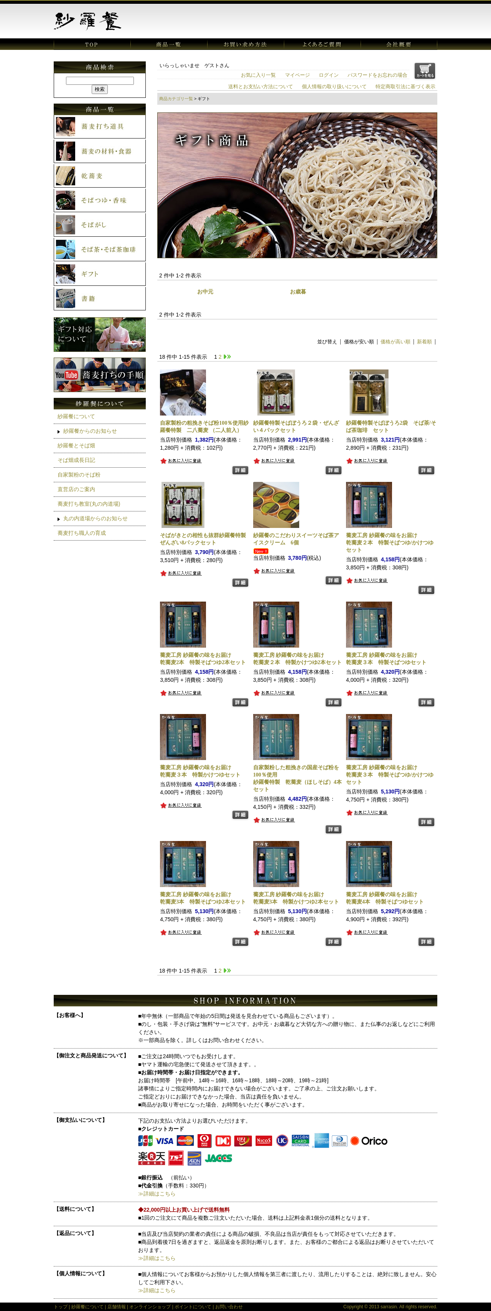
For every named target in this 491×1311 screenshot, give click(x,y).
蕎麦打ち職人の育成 (82, 533)
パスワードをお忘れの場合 (377, 75)
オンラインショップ (150, 1306)
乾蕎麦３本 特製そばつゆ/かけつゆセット (389, 774)
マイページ (297, 75)
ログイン (329, 75)
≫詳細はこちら (157, 1194)
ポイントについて (193, 1306)
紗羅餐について (76, 416)
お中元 (205, 292)
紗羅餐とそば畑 (76, 445)
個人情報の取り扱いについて (334, 86)
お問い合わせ (229, 1306)
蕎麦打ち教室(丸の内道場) (89, 504)
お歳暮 (298, 292)
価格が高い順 (395, 342)
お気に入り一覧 (258, 75)
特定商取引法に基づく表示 (405, 86)
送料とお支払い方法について (260, 86)
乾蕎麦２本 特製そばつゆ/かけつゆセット (389, 542)
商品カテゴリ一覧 (176, 98)
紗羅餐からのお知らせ (90, 431)
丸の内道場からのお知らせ (95, 518)
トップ (61, 1306)
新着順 (424, 342)
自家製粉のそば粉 (79, 475)
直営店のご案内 (76, 489)
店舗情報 (116, 1306)
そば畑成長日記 (76, 460)
